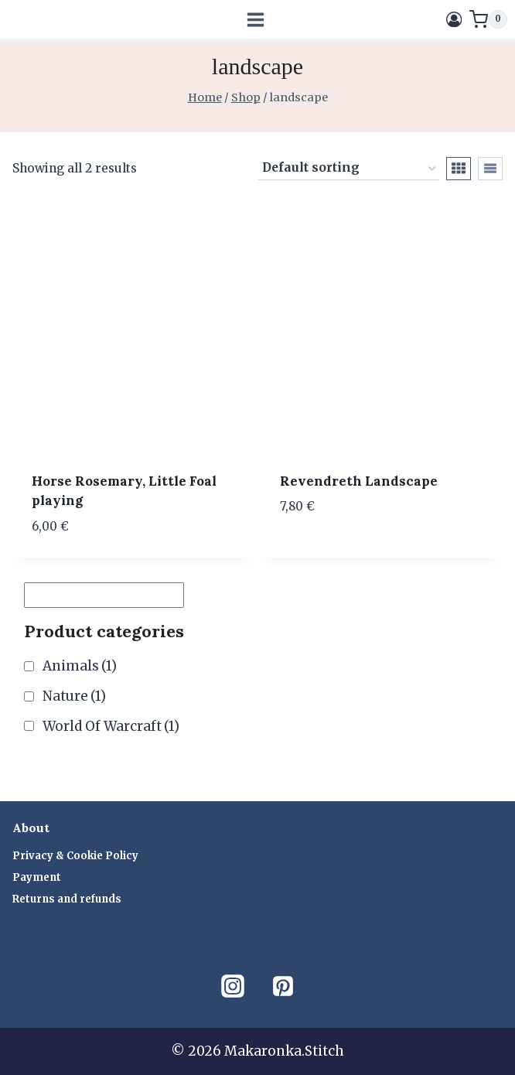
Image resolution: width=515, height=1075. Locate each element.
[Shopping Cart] (488, 19)
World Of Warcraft (111, 726)
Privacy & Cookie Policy (75, 855)
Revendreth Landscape (359, 481)
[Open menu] (255, 19)
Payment (36, 877)
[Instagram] (233, 986)
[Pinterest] (283, 986)
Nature (74, 696)
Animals (80, 665)
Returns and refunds (66, 899)
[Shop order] (348, 168)
